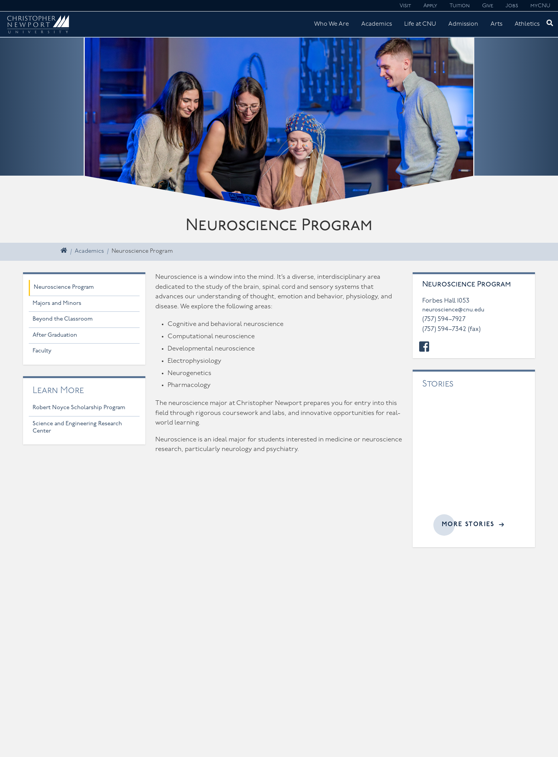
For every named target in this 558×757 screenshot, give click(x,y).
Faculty (42, 351)
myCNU (540, 6)
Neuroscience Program (64, 287)
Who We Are (331, 24)
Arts (496, 24)
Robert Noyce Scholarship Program (79, 408)
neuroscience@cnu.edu (453, 310)
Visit (405, 6)
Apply (430, 6)
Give (487, 6)
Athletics (527, 24)
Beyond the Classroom (63, 319)
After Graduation (55, 335)
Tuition (459, 6)
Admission (463, 24)
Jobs (511, 6)
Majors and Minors (57, 303)
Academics (376, 24)
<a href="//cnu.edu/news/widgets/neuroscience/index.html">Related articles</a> (473, 457)
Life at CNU (420, 24)
